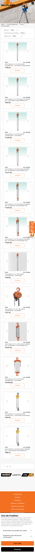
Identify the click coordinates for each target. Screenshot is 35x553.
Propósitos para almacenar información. (12, 536)
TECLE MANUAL (5, 26)
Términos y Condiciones (17, 503)
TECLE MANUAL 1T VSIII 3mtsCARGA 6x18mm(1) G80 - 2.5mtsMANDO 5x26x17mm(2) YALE (17, 449)
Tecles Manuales (12, 24)
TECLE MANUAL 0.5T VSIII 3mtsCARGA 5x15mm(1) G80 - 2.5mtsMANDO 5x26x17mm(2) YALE (17, 414)
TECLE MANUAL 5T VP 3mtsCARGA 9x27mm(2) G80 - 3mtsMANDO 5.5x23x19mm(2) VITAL (17, 239)
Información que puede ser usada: (15, 530)
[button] (3, 474)
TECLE (22, 24)
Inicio (3, 24)
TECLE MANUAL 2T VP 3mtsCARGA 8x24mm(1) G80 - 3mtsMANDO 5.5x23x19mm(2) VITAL (17, 169)
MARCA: (6, 30)
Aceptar (17, 549)
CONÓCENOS (17, 494)
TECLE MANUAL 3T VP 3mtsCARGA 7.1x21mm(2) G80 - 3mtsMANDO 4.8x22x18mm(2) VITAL (17, 205)
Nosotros (17, 497)
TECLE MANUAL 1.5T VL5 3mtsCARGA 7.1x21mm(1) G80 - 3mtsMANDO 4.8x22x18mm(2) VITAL (15, 309)
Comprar (17, 70)
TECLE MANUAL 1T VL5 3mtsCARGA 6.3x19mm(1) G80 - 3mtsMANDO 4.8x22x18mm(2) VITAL (14, 274)
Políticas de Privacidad (17, 509)
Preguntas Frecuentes (17, 506)
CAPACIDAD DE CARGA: (11, 33)
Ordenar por (7, 36)
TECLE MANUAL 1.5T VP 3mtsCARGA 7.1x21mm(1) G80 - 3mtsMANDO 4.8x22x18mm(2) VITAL (14, 134)
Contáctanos (17, 500)
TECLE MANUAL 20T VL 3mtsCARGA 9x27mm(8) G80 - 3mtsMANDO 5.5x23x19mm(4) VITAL (14, 379)
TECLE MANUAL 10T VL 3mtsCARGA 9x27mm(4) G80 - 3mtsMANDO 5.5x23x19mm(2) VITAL (17, 344)
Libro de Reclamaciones (17, 512)
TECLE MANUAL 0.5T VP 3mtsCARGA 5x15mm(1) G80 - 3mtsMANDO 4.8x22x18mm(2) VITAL (17, 65)
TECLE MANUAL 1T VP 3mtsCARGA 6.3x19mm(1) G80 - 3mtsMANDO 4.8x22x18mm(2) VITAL (17, 99)
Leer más (17, 543)
